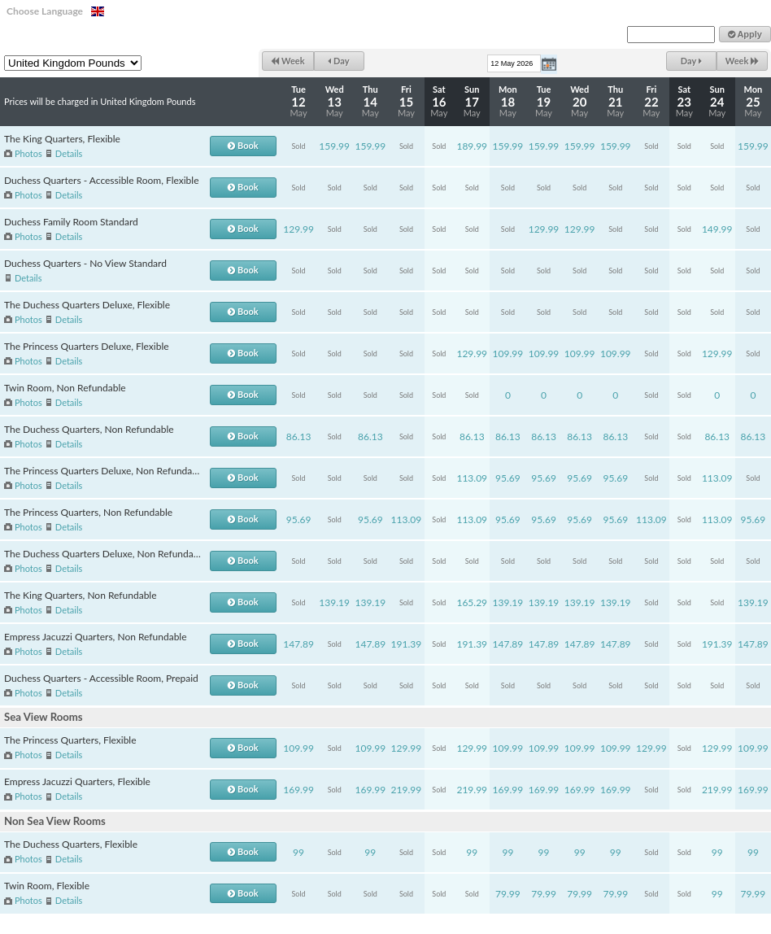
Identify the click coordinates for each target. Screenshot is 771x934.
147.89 (298, 644)
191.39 (406, 644)
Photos (28, 153)
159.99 (334, 146)
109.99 (508, 353)
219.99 (406, 789)
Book (243, 145)
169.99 (298, 789)
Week (287, 60)
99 (298, 852)
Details (68, 153)
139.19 (334, 602)
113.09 (471, 478)
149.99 (717, 229)
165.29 (471, 602)
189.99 (471, 146)
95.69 (508, 478)
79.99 (508, 894)
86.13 (298, 436)
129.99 (298, 229)
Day (338, 60)
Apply (745, 34)
